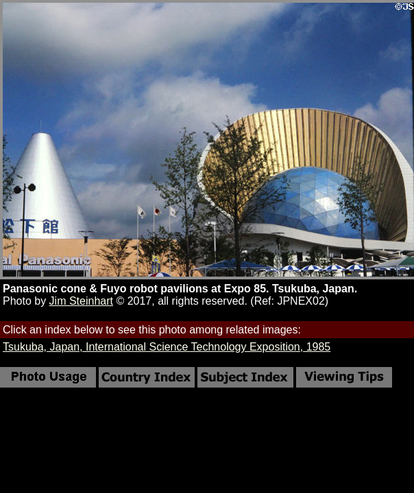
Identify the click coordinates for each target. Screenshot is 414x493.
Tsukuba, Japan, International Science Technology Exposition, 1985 (166, 347)
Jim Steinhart (81, 301)
